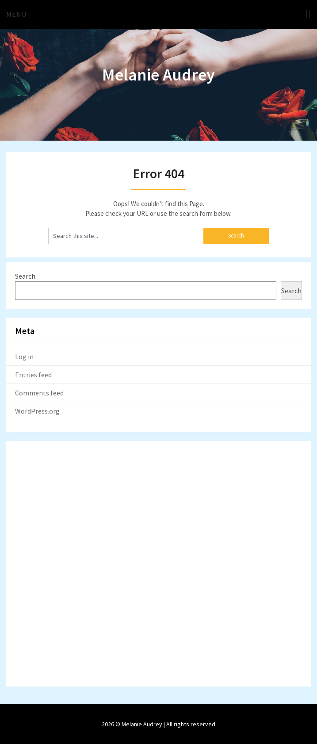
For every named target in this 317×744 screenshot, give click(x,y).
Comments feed (39, 392)
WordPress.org (37, 411)
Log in (24, 356)
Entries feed (33, 374)
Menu (16, 14)
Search (25, 276)
